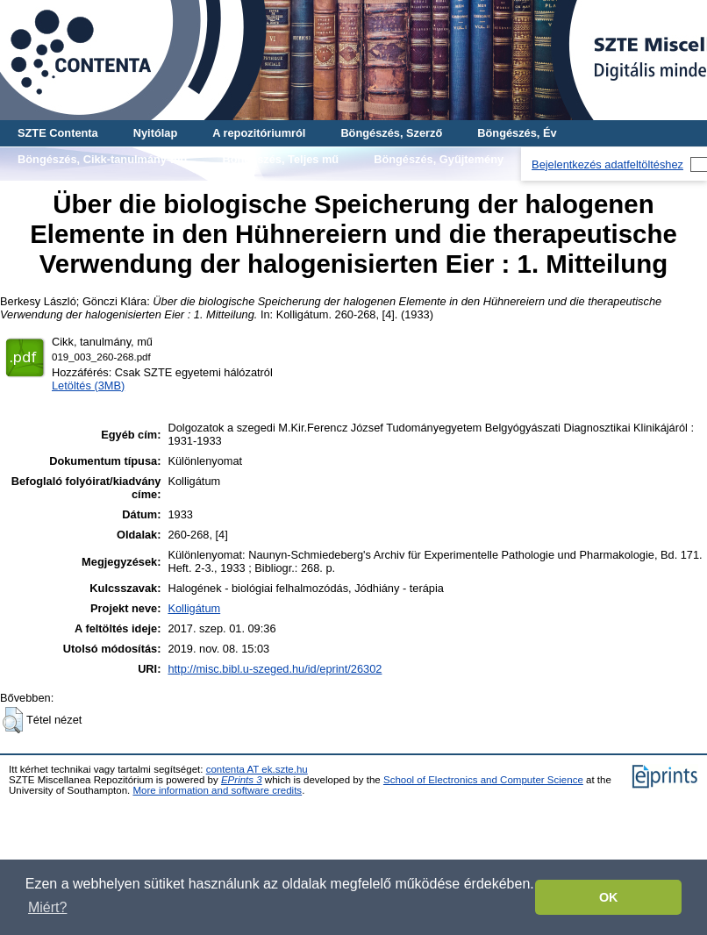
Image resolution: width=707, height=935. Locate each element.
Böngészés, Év (516, 132)
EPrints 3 (241, 779)
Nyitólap (155, 132)
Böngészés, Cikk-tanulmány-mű (102, 159)
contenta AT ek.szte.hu (257, 769)
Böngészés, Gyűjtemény (438, 159)
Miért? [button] (47, 907)
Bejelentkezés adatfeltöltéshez (607, 164)
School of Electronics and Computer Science (483, 779)
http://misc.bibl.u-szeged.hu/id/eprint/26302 (275, 668)
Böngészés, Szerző (391, 132)
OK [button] (608, 897)
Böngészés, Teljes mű (280, 159)
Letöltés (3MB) (88, 385)
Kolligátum (194, 608)
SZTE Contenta (58, 132)
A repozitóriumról (258, 132)
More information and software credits (217, 790)
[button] (13, 720)
